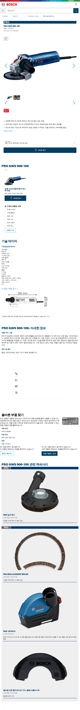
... (22, 16)
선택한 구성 (10, 230)
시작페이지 (5, 16)
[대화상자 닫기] (6, 39)
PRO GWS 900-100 (48, 16)
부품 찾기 (20, 403)
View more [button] (8, 131)
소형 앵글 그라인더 (33, 16)
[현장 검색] (75, 10)
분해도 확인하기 (7, 453)
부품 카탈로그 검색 (49, 453)
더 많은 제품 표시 (9, 288)
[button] (74, 66)
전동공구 (15, 16)
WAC (48, 316)
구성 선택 (7, 141)
